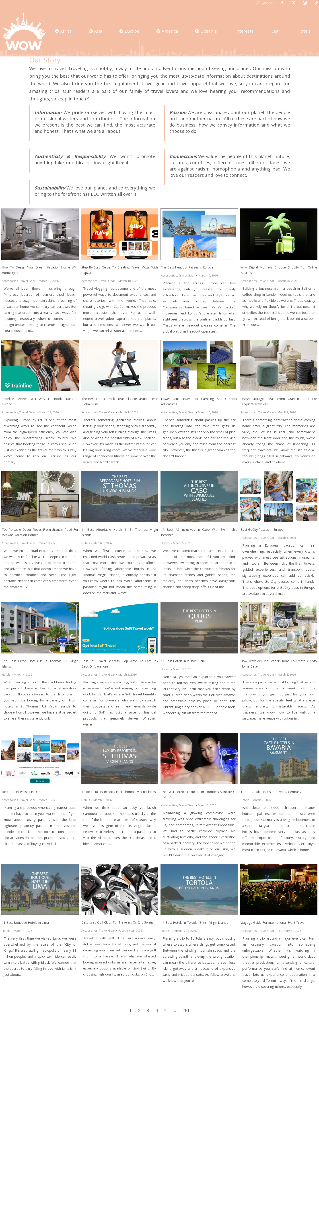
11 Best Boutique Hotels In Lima (25, 922)
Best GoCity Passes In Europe (262, 529)
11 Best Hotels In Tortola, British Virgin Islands (194, 922)
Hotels (85, 543)
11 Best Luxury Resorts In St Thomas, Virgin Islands (118, 792)
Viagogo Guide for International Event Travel (273, 922)
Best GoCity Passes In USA (21, 792)
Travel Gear (27, 281)
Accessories (10, 281)
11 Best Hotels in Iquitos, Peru (183, 661)
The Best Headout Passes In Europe (187, 267)
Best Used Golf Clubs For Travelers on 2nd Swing (117, 922)
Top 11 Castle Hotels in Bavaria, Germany (271, 792)
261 (186, 1010)
